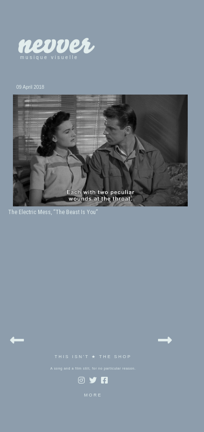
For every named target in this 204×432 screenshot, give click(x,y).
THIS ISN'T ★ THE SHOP (93, 356)
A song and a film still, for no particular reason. (93, 368)
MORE (93, 395)
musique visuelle (49, 57)
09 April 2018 (30, 87)
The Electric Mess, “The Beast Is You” (53, 212)
